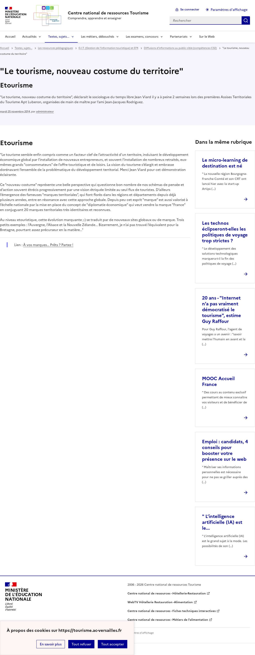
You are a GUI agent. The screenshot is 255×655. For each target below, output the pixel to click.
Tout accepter (112, 644)
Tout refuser (81, 644)
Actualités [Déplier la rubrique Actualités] (29, 36)
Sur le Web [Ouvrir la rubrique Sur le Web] (207, 36)
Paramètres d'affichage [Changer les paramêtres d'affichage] (229, 9)
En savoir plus (51, 644)
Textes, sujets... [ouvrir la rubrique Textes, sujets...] (23, 48)
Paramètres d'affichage (139, 633)
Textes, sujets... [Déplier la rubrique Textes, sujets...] (58, 36)
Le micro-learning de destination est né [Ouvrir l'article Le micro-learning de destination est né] (225, 163)
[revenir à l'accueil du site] (108, 13)
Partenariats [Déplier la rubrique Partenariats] (178, 36)
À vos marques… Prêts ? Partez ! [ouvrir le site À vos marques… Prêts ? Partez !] (48, 244)
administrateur (45, 111)
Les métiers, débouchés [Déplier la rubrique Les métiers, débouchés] (97, 36)
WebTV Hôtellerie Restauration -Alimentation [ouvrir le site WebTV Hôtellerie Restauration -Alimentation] (160, 602)
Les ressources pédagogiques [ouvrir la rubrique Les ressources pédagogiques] (55, 48)
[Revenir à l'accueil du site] (23, 596)
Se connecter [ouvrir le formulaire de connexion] (189, 9)
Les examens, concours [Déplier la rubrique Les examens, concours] (142, 36)
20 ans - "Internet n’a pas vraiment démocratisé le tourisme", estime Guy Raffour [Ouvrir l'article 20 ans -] (221, 309)
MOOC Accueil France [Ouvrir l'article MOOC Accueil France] (218, 381)
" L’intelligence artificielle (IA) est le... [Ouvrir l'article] (222, 522)
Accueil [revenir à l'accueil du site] (10, 36)
